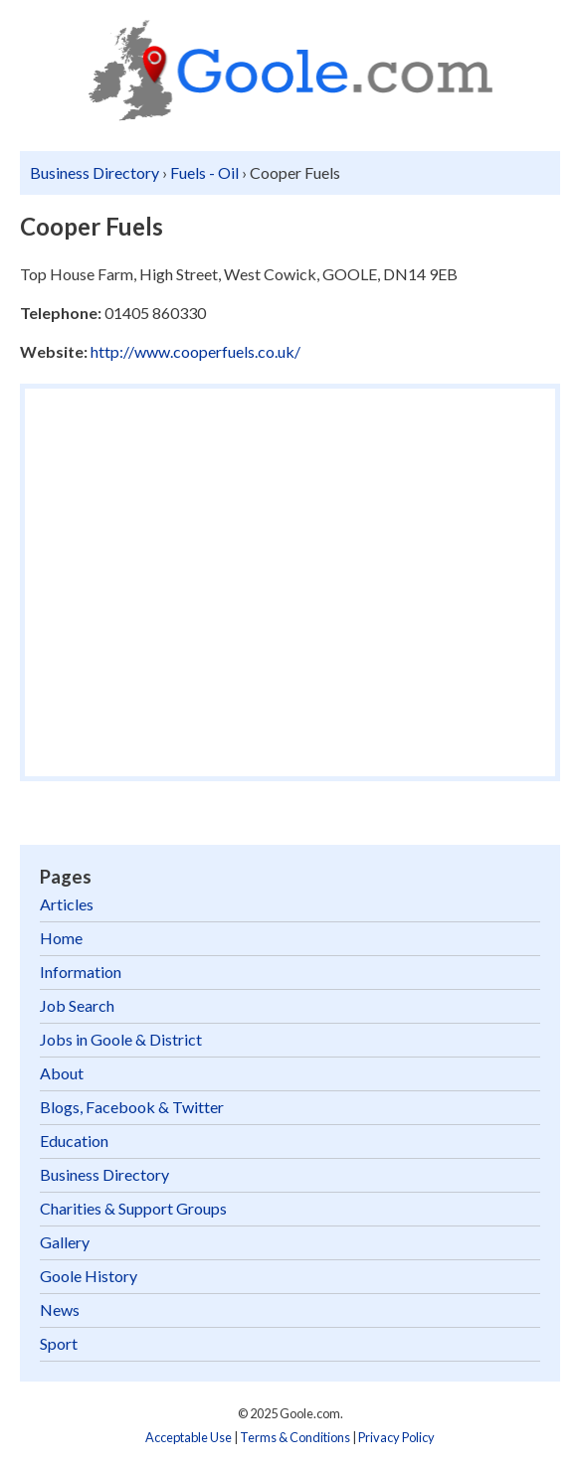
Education (74, 1140)
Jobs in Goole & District (121, 1039)
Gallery (65, 1241)
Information (80, 971)
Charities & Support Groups (133, 1208)
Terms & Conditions (295, 1437)
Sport (59, 1343)
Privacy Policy (396, 1437)
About (62, 1072)
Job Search (77, 1005)
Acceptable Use (188, 1437)
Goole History (88, 1275)
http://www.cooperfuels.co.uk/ (195, 351)
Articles (67, 904)
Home (61, 937)
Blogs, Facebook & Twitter (132, 1106)
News (60, 1309)
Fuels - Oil (204, 172)
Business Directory (94, 172)
